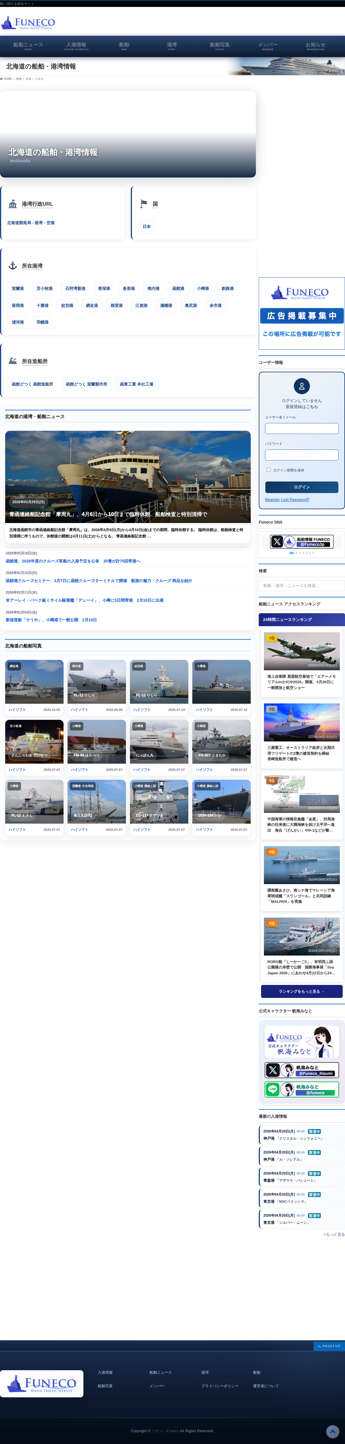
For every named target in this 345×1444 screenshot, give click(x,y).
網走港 (92, 305)
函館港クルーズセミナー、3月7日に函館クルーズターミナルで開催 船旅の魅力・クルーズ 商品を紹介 (99, 581)
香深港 (104, 288)
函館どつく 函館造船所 (32, 384)
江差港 (141, 305)
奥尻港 (191, 305)
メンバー (157, 1379)
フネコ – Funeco (165, 1425)
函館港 (178, 288)
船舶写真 (105, 1379)
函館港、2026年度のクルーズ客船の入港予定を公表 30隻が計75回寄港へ (73, 561)
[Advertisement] (277, 24)
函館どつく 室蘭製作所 (86, 384)
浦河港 (18, 322)
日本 (28, 78)
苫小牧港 (45, 288)
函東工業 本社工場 (136, 384)
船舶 (256, 1366)
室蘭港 (18, 288)
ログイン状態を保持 (285, 470)
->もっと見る (334, 1236)
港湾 (205, 1366)
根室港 (117, 305)
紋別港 (67, 305)
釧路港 (228, 288)
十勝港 (43, 305)
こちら (312, 406)
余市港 (216, 305)
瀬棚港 (166, 305)
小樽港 (203, 288)
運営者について (266, 1379)
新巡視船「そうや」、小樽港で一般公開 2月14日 (51, 620)
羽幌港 (43, 322)
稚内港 (153, 288)
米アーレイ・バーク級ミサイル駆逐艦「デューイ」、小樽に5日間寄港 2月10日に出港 (85, 601)
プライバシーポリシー (220, 1379)
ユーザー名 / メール (280, 417)
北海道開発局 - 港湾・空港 (31, 223)
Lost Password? (295, 499)
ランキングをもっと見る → (302, 991)
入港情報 (105, 1366)
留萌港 (18, 305)
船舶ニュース (161, 1366)
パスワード (273, 444)
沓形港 (129, 288)
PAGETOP (332, 1340)
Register (272, 499)
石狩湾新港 (75, 288)
